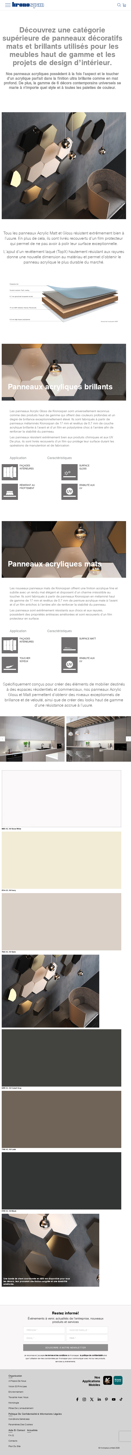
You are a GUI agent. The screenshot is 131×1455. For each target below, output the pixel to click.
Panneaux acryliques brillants (60, 386)
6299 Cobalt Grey (11, 1088)
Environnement (16, 1392)
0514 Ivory (9, 890)
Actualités (32, 1430)
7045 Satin (9, 952)
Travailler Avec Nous (18, 1397)
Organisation (15, 1375)
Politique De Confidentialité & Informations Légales (35, 1414)
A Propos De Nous (17, 1381)
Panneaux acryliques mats (55, 563)
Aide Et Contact (17, 1430)
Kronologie (14, 1402)
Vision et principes (18, 1386)
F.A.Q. (11, 1435)
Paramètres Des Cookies (21, 1424)
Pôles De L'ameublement (21, 1408)
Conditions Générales (19, 1419)
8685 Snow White (11, 828)
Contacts (13, 1441)
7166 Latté (9, 1149)
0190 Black (9, 1211)
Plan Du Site (15, 1446)
